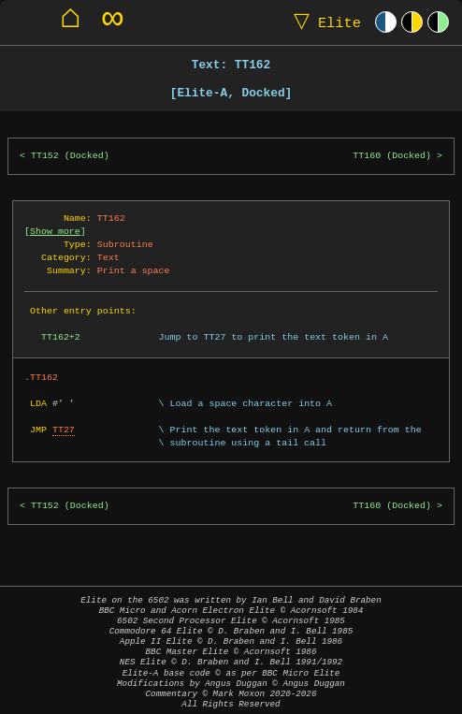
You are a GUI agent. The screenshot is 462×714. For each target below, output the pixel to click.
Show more (55, 231)
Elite (323, 22)
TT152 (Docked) (70, 156)
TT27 (63, 429)
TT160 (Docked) (392, 156)
